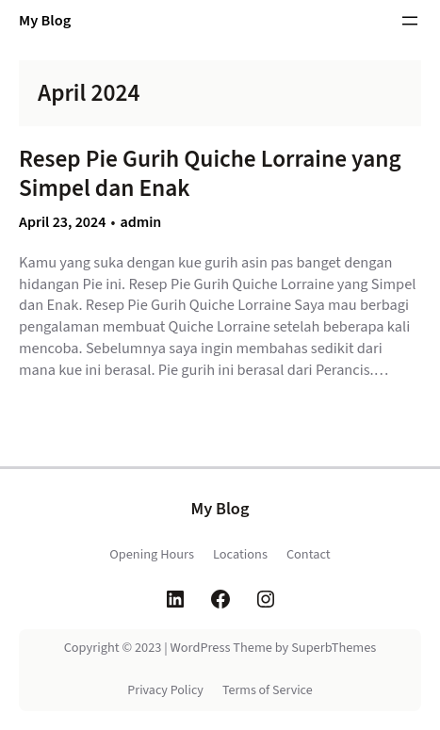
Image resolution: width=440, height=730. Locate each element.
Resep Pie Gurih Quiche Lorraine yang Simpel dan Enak (210, 174)
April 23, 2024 (62, 222)
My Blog (45, 20)
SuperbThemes (333, 647)
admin (140, 222)
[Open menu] (410, 20)
